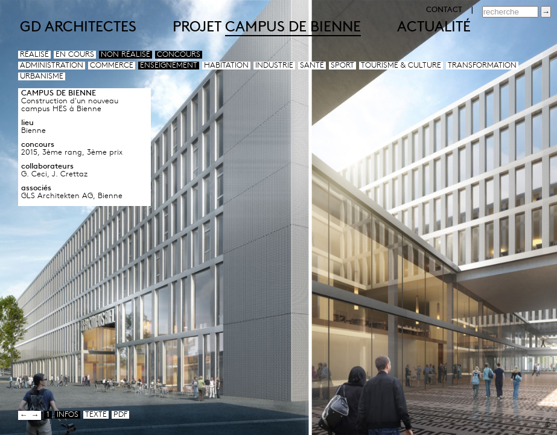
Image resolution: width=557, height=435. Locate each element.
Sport (342, 65)
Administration (51, 65)
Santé (312, 65)
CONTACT (444, 10)
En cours (75, 55)
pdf (120, 415)
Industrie (274, 65)
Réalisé (34, 55)
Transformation (482, 65)
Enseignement (168, 65)
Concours (178, 55)
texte (96, 415)
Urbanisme (41, 76)
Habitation (226, 65)
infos (67, 415)
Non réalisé (125, 55)
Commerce (111, 65)
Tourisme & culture (401, 65)
